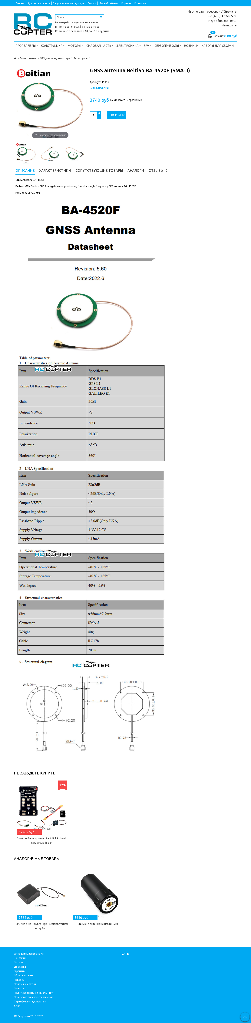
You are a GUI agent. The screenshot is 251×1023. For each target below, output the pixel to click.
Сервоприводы (167, 45)
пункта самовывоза (86, 22)
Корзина (126, 3)
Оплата (18, 962)
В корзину (116, 115)
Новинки (191, 45)
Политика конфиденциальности (34, 992)
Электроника (129, 45)
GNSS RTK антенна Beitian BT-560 (98, 923)
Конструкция (53, 45)
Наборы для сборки (217, 45)
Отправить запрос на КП (29, 953)
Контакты (140, 3)
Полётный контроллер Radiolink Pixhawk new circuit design (42, 840)
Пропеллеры (26, 45)
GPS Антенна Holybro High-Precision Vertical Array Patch (41, 926)
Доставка (20, 966)
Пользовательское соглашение (33, 997)
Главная (20, 3)
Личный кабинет (108, 3)
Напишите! (229, 25)
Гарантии (19, 971)
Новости (19, 979)
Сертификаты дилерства (30, 1001)
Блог (17, 1005)
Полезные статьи (25, 984)
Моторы (75, 45)
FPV (147, 45)
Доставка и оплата (39, 3)
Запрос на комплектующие (68, 3)
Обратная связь (24, 975)
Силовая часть (100, 45)
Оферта (19, 988)
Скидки (92, 3)
